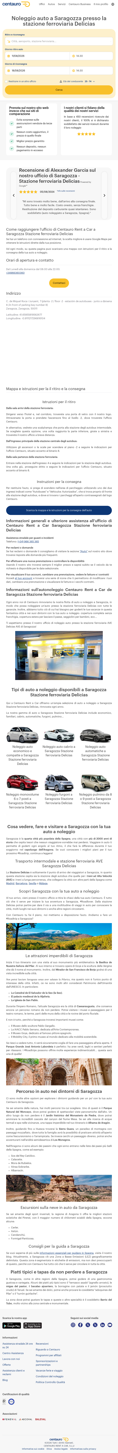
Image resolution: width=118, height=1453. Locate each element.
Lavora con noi (11, 1359)
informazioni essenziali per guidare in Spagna (67, 1253)
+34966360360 (15, 273)
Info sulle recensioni (65, 191)
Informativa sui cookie (33, 1449)
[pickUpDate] (37, 56)
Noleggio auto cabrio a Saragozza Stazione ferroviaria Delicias (59, 751)
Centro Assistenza (13, 1353)
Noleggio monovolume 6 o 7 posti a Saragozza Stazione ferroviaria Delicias (22, 801)
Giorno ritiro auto (14, 49)
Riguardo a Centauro (48, 1349)
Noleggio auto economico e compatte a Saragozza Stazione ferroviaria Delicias (22, 755)
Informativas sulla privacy (83, 1449)
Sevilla (32, 883)
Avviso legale (61, 1449)
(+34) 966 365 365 (28, 541)
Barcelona (21, 883)
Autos (51, 4)
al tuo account (23, 578)
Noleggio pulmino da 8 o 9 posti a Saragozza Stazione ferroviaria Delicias (95, 801)
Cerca (59, 90)
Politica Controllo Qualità (50, 1382)
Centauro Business (80, 4)
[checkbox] (6, 81)
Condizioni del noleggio (49, 1376)
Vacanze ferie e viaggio (49, 1370)
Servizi (62, 4)
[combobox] (90, 81)
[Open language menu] (113, 4)
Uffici (42, 4)
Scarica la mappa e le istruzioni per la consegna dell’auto (59, 510)
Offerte (6, 1365)
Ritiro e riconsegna (15, 35)
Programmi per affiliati (48, 1355)
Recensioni (42, 1344)
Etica (49, 1449)
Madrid (10, 883)
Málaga (43, 883)
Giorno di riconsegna (16, 64)
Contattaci (59, 283)
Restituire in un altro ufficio (22, 81)
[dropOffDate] (37, 70)
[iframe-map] (59, 353)
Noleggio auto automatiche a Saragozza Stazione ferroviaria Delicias (95, 753)
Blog (5, 1380)
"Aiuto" (84, 551)
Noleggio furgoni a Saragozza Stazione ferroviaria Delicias (59, 799)
